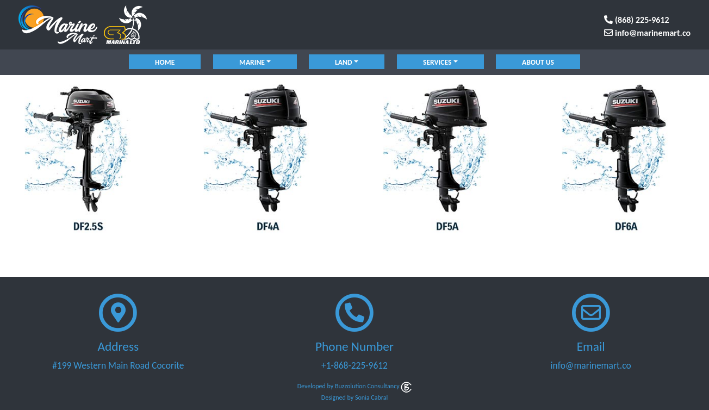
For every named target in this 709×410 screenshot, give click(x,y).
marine (252, 62)
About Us (538, 62)
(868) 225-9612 (636, 20)
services (437, 62)
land (343, 62)
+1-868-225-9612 (354, 365)
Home (165, 62)
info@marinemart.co (647, 33)
